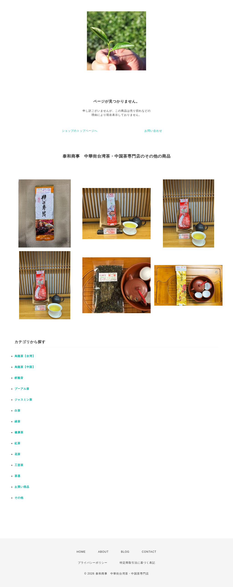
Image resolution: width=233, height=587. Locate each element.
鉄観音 (19, 377)
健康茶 (19, 432)
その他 (19, 497)
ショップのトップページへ (79, 130)
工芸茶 (19, 465)
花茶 (17, 454)
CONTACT (149, 551)
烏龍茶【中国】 (25, 367)
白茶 (17, 410)
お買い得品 (22, 486)
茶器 (17, 476)
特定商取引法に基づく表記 (137, 562)
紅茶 (17, 443)
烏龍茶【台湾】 (25, 356)
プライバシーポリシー (92, 562)
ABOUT (103, 551)
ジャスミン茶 (23, 399)
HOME (81, 551)
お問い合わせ (153, 130)
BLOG (125, 551)
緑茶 (17, 421)
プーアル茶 (22, 388)
